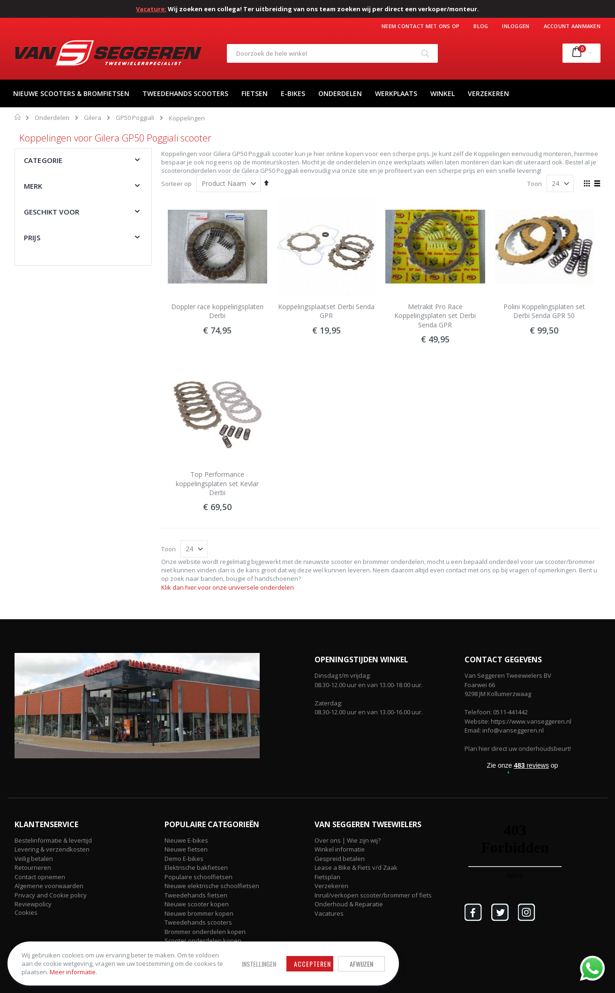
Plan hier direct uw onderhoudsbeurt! (518, 748)
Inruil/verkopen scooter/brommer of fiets (373, 895)
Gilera (92, 118)
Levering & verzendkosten (52, 849)
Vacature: (151, 9)
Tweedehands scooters (198, 922)
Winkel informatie (340, 849)
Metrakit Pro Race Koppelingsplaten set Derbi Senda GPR (435, 315)
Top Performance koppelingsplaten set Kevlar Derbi (217, 483)
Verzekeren (331, 886)
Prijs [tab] (32, 237)
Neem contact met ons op (420, 26)
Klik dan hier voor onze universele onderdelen (227, 587)
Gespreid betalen (340, 858)
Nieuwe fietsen (186, 849)
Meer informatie (75, 970)
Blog (480, 26)
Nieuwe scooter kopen (197, 904)
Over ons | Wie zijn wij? (348, 840)
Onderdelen (52, 118)
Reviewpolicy (33, 904)
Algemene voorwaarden (49, 886)
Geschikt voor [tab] (51, 211)
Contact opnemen (40, 877)
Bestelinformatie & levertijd (53, 840)
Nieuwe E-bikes (186, 840)
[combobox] (332, 53)
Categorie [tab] (43, 160)
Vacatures (329, 913)
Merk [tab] (33, 186)
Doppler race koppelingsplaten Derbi (217, 311)
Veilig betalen (34, 858)
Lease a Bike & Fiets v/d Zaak (356, 867)
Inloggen (515, 26)
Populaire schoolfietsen (198, 877)
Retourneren (33, 867)
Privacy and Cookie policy (51, 895)
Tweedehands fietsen (196, 895)
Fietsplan (327, 877)
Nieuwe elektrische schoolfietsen (212, 886)
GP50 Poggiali (135, 118)
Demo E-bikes (184, 858)
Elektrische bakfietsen (196, 867)
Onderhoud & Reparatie (349, 904)
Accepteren (251, 957)
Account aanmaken (572, 26)
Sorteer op (176, 183)
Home (18, 117)
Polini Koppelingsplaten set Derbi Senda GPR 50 (544, 311)
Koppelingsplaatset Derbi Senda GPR (326, 311)
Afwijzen (300, 957)
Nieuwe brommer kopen (199, 913)
